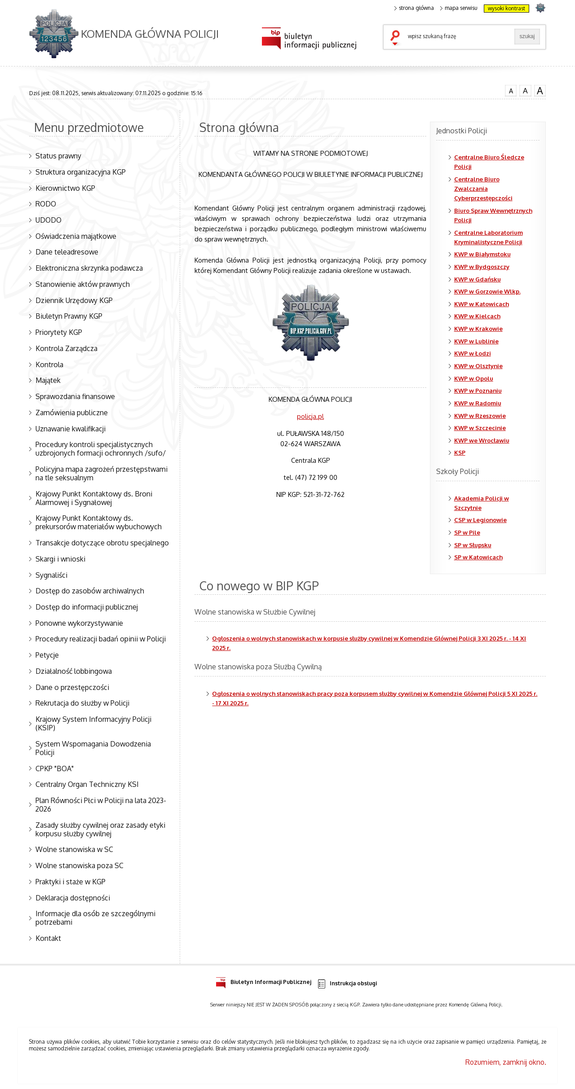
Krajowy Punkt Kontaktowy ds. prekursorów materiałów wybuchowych (98, 522)
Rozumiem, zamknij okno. (505, 1062)
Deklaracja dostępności (72, 897)
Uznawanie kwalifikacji (70, 428)
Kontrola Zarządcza (66, 348)
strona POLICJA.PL (540, 7)
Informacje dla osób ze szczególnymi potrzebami (95, 918)
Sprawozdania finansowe (75, 396)
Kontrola (49, 364)
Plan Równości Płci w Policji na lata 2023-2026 (100, 804)
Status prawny (58, 155)
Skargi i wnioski (60, 558)
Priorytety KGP (58, 332)
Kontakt (48, 938)
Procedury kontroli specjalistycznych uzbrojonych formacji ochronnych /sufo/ (100, 448)
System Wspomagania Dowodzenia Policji (93, 748)
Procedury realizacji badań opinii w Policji (100, 638)
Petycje (47, 654)
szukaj (397, 39)
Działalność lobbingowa (73, 671)
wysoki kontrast (506, 8)
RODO (45, 203)
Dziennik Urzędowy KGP (74, 300)
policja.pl (310, 416)
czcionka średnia (525, 90)
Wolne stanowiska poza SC (79, 865)
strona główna (414, 8)
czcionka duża (540, 91)
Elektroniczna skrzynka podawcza (89, 267)
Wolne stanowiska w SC (74, 849)
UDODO (48, 219)
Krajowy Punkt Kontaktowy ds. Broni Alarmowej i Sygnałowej (93, 498)
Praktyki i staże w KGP (70, 881)
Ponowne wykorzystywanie (79, 623)
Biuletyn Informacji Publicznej (263, 980)
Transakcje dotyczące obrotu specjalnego (102, 542)
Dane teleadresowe (66, 251)
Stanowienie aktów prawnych (82, 284)
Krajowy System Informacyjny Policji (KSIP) (93, 723)
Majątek (48, 380)
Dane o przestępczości (72, 687)
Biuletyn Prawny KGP (68, 316)
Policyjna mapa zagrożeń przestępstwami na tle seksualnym (101, 473)
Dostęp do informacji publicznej (86, 606)
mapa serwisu (459, 8)
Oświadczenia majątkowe (75, 236)
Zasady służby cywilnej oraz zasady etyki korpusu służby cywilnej (100, 829)
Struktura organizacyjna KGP (80, 171)
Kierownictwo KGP (65, 188)
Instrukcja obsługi (346, 983)
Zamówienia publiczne (71, 412)
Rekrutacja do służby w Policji (82, 702)
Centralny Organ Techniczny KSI (87, 784)
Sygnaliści (51, 575)
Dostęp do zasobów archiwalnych (89, 590)
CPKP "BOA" (54, 768)
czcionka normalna (511, 90)
